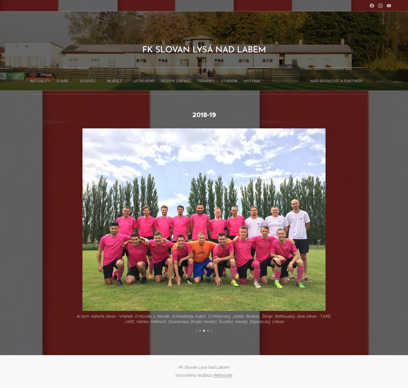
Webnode (223, 375)
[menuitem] (128, 79)
